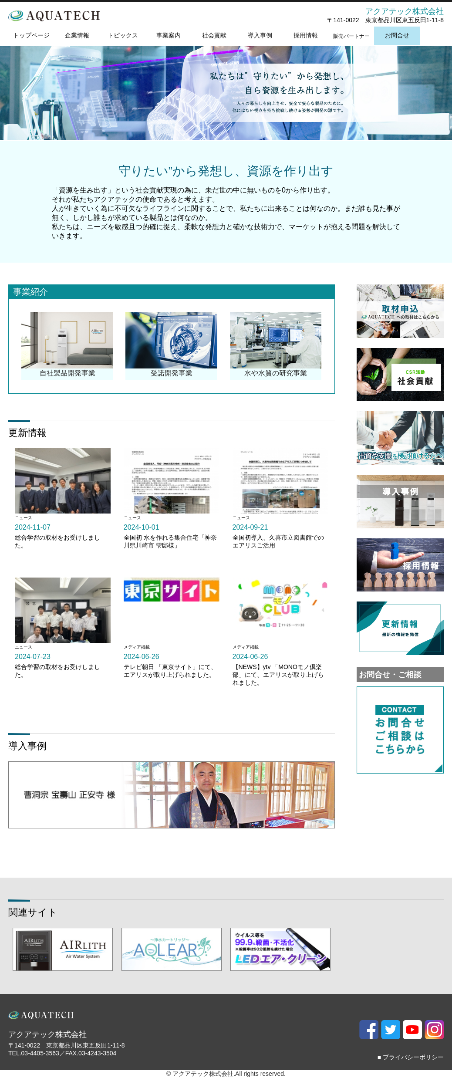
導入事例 (260, 35)
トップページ (31, 35)
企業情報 (77, 35)
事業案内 (168, 35)
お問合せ (397, 35)
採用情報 (305, 35)
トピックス (123, 35)
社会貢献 (214, 35)
